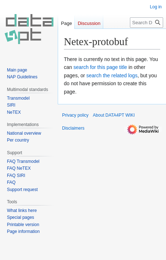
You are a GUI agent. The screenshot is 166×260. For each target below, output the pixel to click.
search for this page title (100, 67)
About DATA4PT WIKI (114, 115)
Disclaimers (73, 128)
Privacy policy (75, 115)
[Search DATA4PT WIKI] (146, 22)
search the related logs (111, 75)
